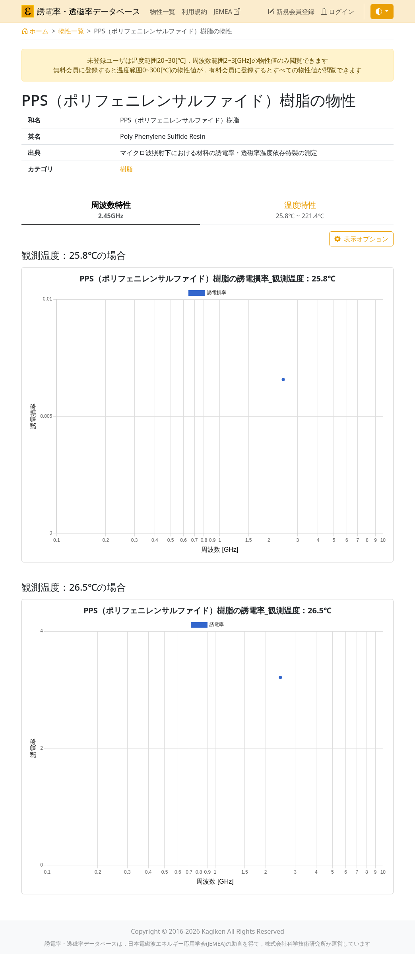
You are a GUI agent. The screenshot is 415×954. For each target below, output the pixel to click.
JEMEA (226, 11)
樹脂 (126, 169)
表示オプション (361, 239)
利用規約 (194, 11)
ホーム (34, 31)
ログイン (337, 11)
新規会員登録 (291, 11)
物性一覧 (162, 11)
